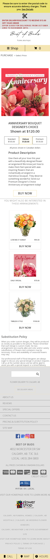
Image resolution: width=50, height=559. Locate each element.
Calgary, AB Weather (12, 529)
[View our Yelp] (32, 437)
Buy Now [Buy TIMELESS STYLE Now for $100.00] (25, 327)
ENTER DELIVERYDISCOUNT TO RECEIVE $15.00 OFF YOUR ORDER (25, 22)
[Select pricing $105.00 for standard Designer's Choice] (11, 140)
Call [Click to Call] (8, 556)
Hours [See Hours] (41, 556)
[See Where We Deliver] (25, 389)
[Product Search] (25, 374)
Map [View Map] (25, 556)
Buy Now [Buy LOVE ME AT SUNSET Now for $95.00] (25, 246)
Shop (12, 48)
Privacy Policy (13, 543)
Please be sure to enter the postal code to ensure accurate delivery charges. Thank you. (25, 6)
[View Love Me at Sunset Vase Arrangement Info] (25, 224)
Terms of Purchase (33, 543)
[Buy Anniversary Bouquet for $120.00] (25, 193)
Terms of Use (25, 548)
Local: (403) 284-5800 (25, 458)
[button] (25, 483)
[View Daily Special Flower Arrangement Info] (25, 265)
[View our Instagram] (27, 437)
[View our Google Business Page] (23, 437)
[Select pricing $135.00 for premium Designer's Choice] (40, 140)
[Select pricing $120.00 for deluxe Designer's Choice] (25, 140)
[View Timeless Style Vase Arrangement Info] (25, 306)
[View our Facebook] (18, 437)
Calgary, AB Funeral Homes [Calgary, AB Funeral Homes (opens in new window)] (17, 515)
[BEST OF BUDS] (25, 41)
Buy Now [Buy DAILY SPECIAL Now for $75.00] (25, 287)
